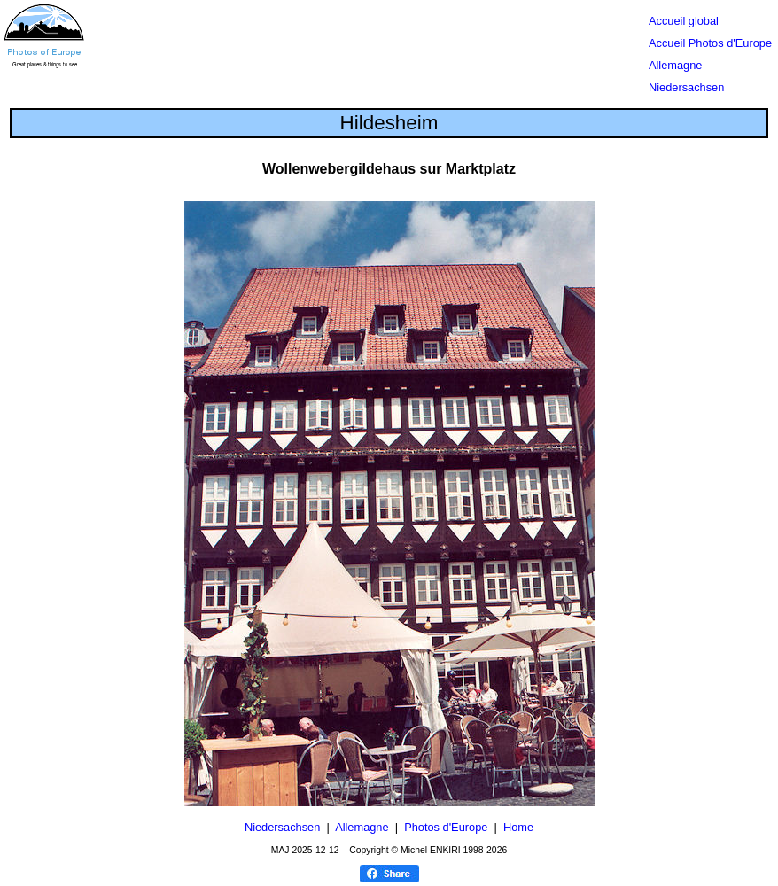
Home (518, 827)
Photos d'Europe (445, 827)
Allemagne (675, 65)
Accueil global (684, 20)
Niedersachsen (686, 87)
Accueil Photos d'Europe (710, 43)
